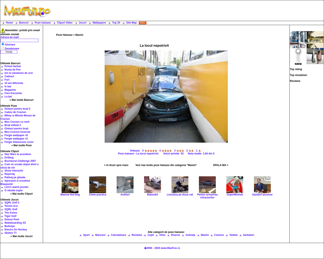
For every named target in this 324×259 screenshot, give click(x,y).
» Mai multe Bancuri (21, 99)
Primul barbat (12, 66)
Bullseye (9, 226)
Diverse (175, 235)
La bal (8, 96)
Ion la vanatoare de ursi (18, 73)
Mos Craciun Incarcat (17, 131)
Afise (162, 235)
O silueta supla (13, 190)
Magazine (10, 89)
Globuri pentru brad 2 (17, 108)
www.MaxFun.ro (170, 248)
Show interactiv (13, 170)
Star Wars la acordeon (17, 154)
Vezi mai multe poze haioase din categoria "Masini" (166, 165)
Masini (79, 34)
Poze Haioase (64, 34)
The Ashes (10, 212)
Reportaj (9, 174)
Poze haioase (43, 22)
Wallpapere (99, 22)
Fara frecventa (13, 93)
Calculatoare (118, 235)
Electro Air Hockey (15, 229)
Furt (6, 79)
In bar (7, 86)
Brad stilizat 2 (12, 125)
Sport (86, 235)
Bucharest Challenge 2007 (20, 160)
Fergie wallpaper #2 (16, 135)
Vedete (233, 235)
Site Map (131, 22)
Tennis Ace (11, 206)
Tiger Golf (10, 216)
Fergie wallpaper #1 (16, 138)
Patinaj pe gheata (14, 177)
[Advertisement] (188, 10)
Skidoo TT (10, 232)
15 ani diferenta (13, 83)
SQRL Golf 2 (11, 202)
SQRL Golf (10, 209)
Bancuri (24, 22)
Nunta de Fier (12, 69)
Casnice (219, 235)
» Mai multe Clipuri (21, 193)
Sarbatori (248, 235)
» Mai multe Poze (21, 145)
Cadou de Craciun (15, 112)
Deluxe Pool (11, 219)
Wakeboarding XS (15, 222)
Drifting (9, 157)
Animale (190, 235)
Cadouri (9, 76)
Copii (150, 235)
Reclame (137, 235)
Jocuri (82, 22)
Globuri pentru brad (16, 128)
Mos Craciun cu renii (16, 121)
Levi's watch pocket (16, 187)
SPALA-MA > (220, 165)
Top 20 (116, 22)
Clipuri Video (65, 22)
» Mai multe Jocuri (22, 236)
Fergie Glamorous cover (19, 142)
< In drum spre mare (116, 165)
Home (9, 22)
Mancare (100, 235)
